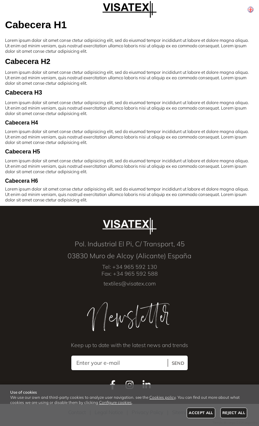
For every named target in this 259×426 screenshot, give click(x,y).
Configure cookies (115, 402)
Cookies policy (162, 397)
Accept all (201, 412)
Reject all (233, 412)
